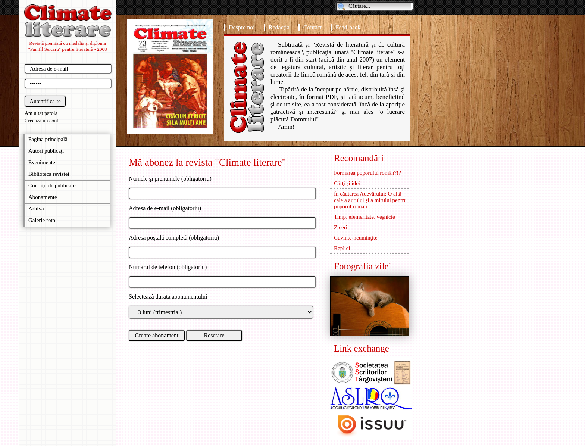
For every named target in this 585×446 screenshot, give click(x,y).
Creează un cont (41, 121)
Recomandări (359, 158)
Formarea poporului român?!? (367, 173)
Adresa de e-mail (149, 208)
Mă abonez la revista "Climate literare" (207, 162)
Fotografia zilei (362, 266)
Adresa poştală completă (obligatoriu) (174, 237)
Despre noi (242, 27)
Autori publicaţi (46, 151)
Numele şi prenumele (155, 178)
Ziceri (340, 227)
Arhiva (36, 209)
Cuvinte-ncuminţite (356, 238)
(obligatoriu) (185, 208)
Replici (342, 248)
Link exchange (361, 348)
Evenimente (41, 162)
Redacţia (279, 27)
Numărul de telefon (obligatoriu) (168, 267)
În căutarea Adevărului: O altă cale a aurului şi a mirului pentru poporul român (370, 200)
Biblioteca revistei (48, 174)
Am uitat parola (41, 113)
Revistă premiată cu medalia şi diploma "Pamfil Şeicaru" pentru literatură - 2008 (67, 46)
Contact (312, 27)
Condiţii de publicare (52, 185)
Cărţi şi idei (347, 183)
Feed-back (348, 27)
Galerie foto (41, 220)
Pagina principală (48, 139)
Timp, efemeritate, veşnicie (364, 217)
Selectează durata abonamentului (168, 296)
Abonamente (42, 197)
